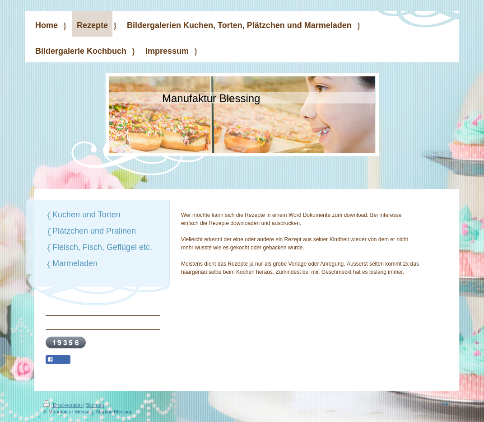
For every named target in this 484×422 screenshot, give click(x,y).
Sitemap (95, 405)
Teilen (58, 359)
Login (443, 403)
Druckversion (63, 405)
